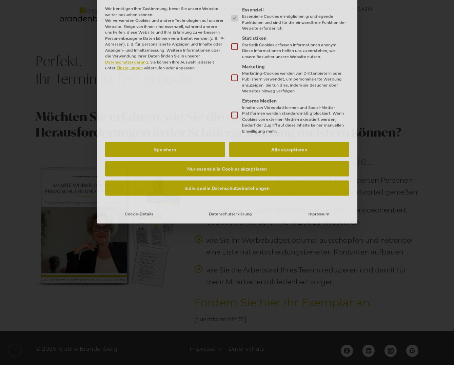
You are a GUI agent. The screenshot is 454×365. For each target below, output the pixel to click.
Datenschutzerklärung (230, 151)
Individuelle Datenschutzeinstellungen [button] (227, 125)
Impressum (318, 151)
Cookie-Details (139, 151)
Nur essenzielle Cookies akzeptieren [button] (227, 106)
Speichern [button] (165, 86)
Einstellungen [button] (130, 5)
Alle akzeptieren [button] (289, 86)
